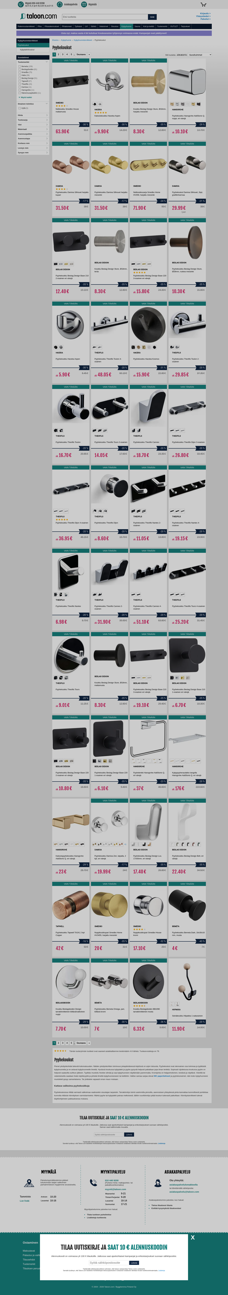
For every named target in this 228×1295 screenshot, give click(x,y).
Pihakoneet (67, 26)
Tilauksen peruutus (33, 1268)
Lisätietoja (161, 1143)
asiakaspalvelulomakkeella (183, 1184)
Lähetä (129, 1135)
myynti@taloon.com (115, 1189)
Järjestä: (182, 55)
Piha (40, 26)
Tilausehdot (29, 1259)
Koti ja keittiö (148, 26)
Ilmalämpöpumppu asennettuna (127, 1252)
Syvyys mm (33, 152)
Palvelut (76, 1242)
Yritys (169, 1242)
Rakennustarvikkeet (26, 26)
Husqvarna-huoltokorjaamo (84, 1255)
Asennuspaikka (33, 134)
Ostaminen (30, 1242)
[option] (94, 104)
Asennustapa (33, 138)
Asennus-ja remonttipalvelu (84, 1251)
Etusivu (55, 40)
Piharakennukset (52, 26)
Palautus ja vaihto (32, 1255)
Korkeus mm (33, 143)
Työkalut (78, 26)
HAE (152, 17)
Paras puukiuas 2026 (129, 1266)
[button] (25, 96)
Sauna (137, 26)
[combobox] (105, 17)
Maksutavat (29, 1251)
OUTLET (174, 26)
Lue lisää (24, 1200)
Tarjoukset (185, 26)
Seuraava (81, 54)
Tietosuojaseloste (174, 1255)
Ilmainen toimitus (33, 104)
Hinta (33, 115)
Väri (33, 125)
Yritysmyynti (76, 1259)
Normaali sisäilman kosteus (132, 1258)
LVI (86, 26)
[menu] (114, 26)
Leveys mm (33, 148)
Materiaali (33, 129)
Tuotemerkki (33, 62)
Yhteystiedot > (203, 16)
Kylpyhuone (127, 26)
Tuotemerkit (162, 26)
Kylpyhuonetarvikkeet (83, 40)
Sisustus (114, 26)
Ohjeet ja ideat (128, 1242)
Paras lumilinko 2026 (129, 1262)
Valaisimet (103, 26)
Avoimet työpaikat (174, 1251)
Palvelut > (205, 19)
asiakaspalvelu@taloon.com (184, 1191)
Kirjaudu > (205, 13)
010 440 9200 (112, 1180)
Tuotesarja (33, 120)
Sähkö (93, 26)
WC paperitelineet (162, 1076)
